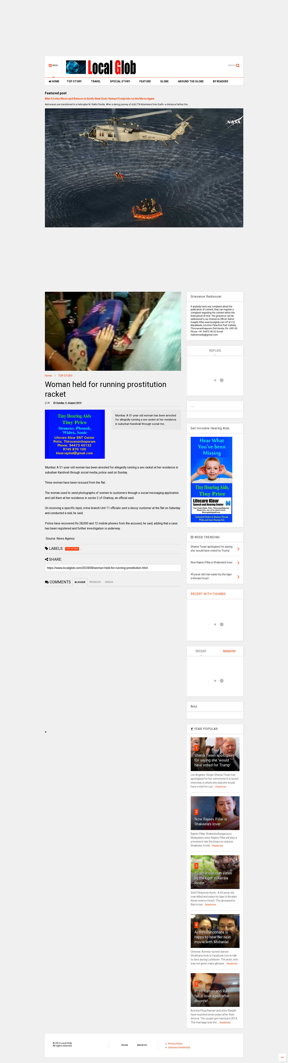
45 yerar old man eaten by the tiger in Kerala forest (213, 878)
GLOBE (164, 81)
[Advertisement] (144, 30)
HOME (54, 81)
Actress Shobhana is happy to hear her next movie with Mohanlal (212, 937)
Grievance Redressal (179, 1047)
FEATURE (145, 81)
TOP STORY (74, 81)
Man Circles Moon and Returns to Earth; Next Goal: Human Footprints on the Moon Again (99, 98)
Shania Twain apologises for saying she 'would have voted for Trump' (214, 760)
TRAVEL (96, 81)
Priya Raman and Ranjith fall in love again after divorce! (214, 996)
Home (48, 375)
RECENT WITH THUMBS (208, 594)
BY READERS (220, 81)
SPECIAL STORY (120, 81)
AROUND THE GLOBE (191, 81)
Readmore (220, 786)
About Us (142, 1045)
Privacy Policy (175, 1043)
